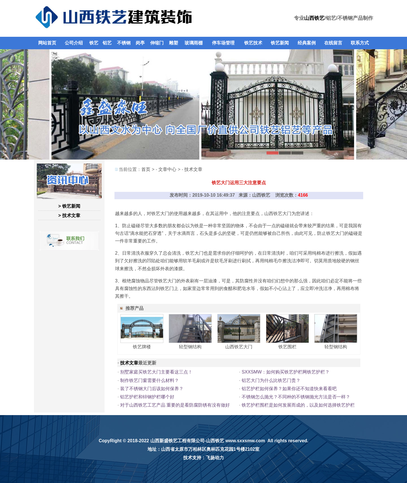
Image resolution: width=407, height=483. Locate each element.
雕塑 (173, 42)
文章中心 (167, 169)
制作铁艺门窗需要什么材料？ (149, 380)
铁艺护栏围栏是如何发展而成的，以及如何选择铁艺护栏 (298, 405)
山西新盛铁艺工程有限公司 (177, 440)
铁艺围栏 (287, 346)
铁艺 (93, 42)
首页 (145, 169)
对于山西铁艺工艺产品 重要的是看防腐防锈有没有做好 (175, 405)
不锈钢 (124, 42)
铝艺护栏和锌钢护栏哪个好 (147, 396)
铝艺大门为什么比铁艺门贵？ (271, 380)
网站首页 (47, 42)
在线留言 (333, 42)
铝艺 (107, 42)
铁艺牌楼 (142, 346)
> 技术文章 (69, 215)
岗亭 (140, 42)
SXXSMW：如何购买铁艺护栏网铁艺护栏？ (286, 372)
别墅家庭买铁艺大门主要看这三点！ (156, 372)
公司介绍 (74, 42)
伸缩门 (157, 42)
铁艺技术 (253, 42)
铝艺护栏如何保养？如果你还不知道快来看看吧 (289, 388)
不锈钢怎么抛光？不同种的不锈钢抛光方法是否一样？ (296, 396)
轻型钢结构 (190, 346)
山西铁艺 (314, 18)
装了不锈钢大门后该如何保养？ (151, 388)
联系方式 (360, 42)
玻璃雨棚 (194, 42)
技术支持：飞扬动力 (203, 457)
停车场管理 (223, 42)
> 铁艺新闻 (69, 206)
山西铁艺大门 (277, 213)
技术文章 (193, 169)
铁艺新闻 (280, 42)
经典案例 (307, 42)
